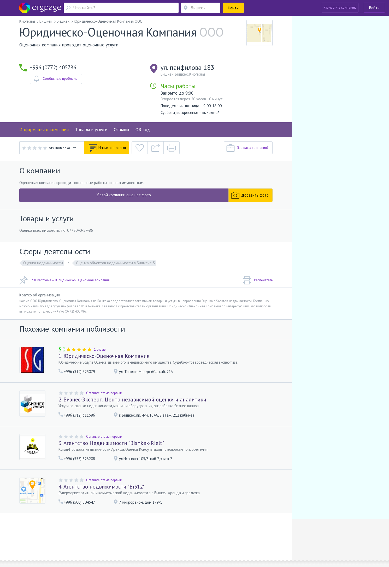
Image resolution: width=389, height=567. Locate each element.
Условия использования (134, 534)
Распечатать (258, 280)
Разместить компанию (340, 7)
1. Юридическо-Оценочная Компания (103, 355)
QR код (142, 129)
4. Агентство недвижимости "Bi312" (101, 486)
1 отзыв (100, 349)
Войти (374, 7)
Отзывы (121, 129)
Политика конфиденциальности (179, 534)
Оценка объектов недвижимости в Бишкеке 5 (115, 262)
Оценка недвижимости (43, 262)
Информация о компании (44, 129)
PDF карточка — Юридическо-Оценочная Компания (64, 280)
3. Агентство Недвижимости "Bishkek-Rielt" (111, 443)
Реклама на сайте (100, 534)
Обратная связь (54, 534)
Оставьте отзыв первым (104, 393)
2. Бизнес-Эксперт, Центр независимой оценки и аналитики (132, 399)
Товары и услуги (91, 129)
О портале (76, 534)
